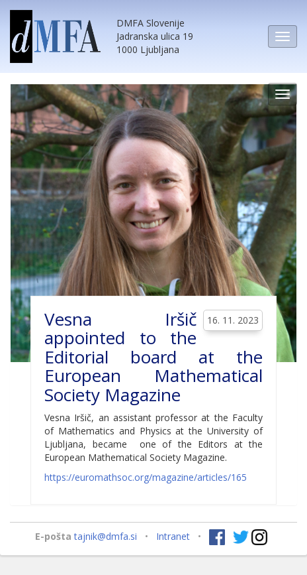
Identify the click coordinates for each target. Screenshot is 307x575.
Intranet (173, 535)
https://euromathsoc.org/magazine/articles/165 (145, 477)
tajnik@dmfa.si (105, 535)
